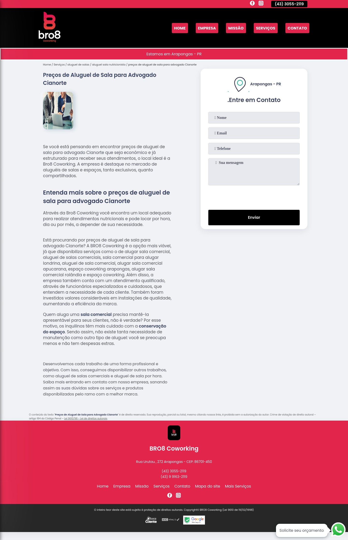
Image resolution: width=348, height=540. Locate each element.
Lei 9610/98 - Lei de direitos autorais (85, 418)
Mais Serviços (238, 486)
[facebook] (252, 4)
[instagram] (261, 4)
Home (180, 28)
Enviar (254, 217)
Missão (236, 28)
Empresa (207, 28)
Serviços (265, 28)
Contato (297, 28)
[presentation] (254, 196)
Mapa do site (207, 486)
